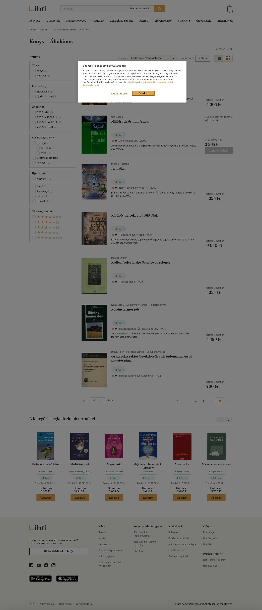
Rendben (143, 93)
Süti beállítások (119, 94)
